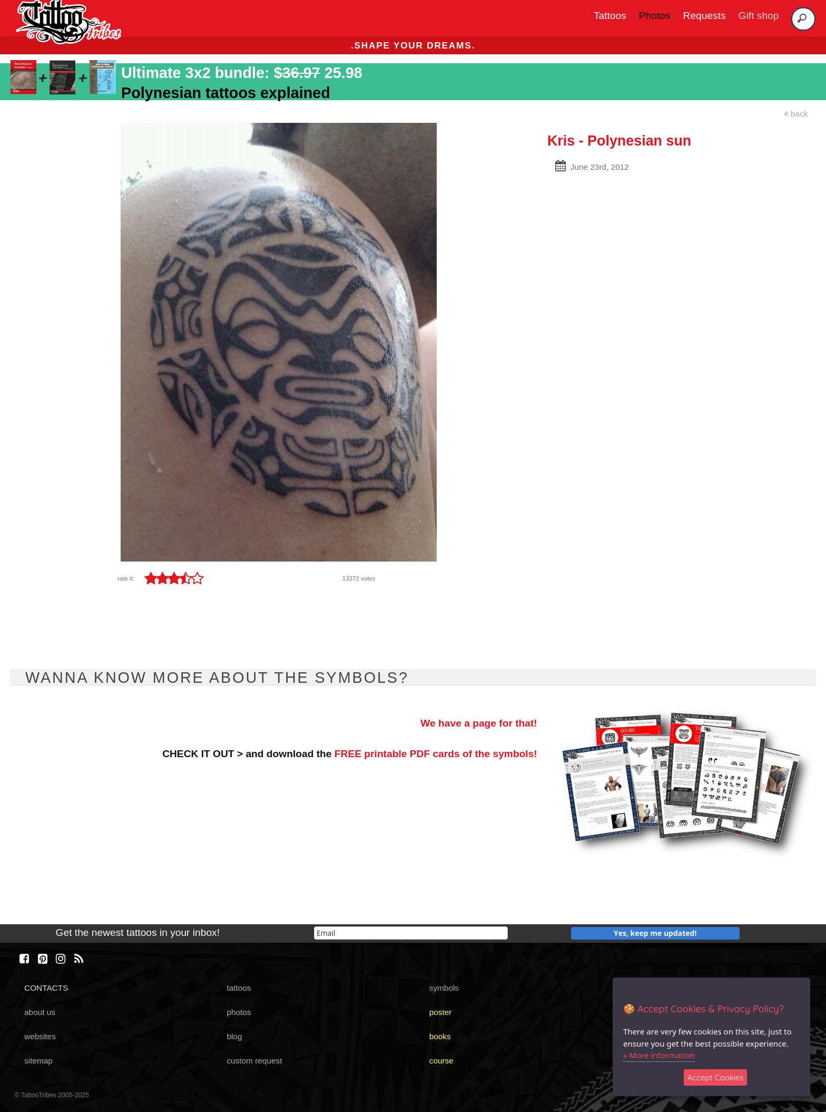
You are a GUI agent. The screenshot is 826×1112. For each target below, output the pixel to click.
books (440, 1036)
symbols (444, 987)
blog (234, 1036)
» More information (659, 1055)
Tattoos (610, 15)
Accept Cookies (715, 1077)
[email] (411, 933)
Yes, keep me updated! (655, 933)
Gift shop (759, 15)
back (796, 113)
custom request (254, 1060)
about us (39, 1012)
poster (440, 1012)
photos (239, 1012)
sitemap (38, 1060)
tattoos (239, 987)
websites (40, 1036)
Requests (704, 15)
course (441, 1060)
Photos (655, 15)
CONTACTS (46, 987)
